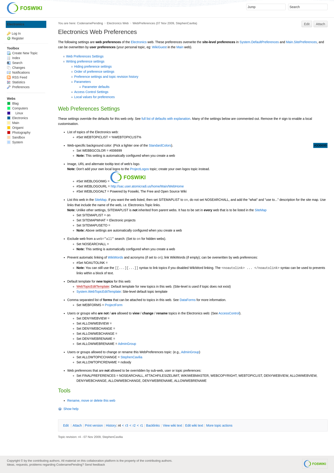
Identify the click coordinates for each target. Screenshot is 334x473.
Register (18, 38)
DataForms (188, 300)
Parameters (82, 82)
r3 (126, 425)
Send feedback (95, 464)
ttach (77, 425)
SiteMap (100, 200)
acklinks (153, 425)
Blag (13, 103)
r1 (141, 425)
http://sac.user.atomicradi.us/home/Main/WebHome (147, 186)
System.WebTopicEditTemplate (98, 291)
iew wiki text (172, 425)
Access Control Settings (91, 92)
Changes (16, 67)
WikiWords (115, 257)
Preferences (18, 87)
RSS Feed (17, 77)
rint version (94, 425)
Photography (18, 132)
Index (13, 58)
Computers (17, 108)
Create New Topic (22, 53)
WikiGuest (159, 47)
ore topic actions (219, 425)
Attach (320, 24)
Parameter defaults (95, 87)
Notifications (18, 72)
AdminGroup (127, 344)
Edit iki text (194, 425)
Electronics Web (118, 23)
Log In (16, 33)
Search (14, 63)
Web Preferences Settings (84, 56)
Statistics (16, 82)
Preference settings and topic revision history (106, 76)
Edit (307, 24)
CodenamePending (90, 23)
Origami (15, 128)
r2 (134, 425)
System (15, 142)
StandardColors (160, 145)
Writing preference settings (85, 61)
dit (66, 425)
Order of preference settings (94, 71)
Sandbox (16, 137)
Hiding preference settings (93, 66)
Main (179, 47)
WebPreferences (143, 23)
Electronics (138, 42)
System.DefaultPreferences (259, 42)
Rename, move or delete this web (91, 400)
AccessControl (229, 313)
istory (111, 425)
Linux (15, 113)
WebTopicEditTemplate (92, 286)
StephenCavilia (186, 23)
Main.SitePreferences (301, 42)
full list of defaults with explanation (165, 119)
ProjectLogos (139, 169)
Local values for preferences (94, 97)
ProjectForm (113, 305)
